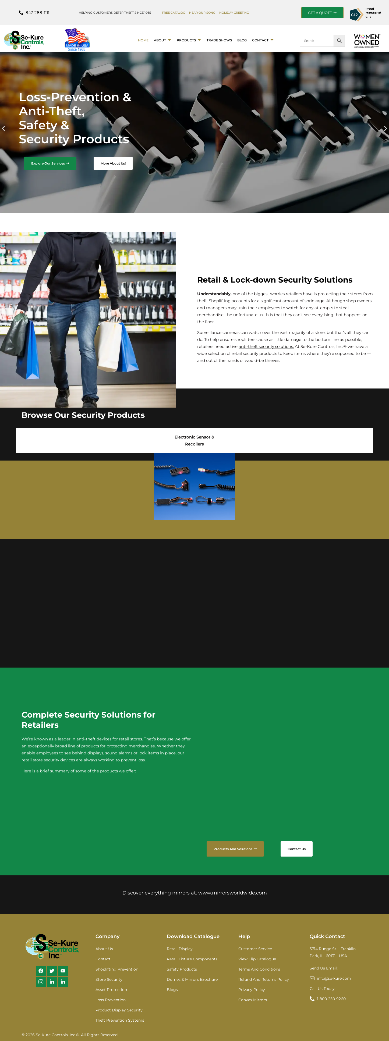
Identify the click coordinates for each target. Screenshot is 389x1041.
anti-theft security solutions (266, 346)
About (162, 40)
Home (143, 40)
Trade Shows (219, 40)
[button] (3, 128)
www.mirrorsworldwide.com (232, 893)
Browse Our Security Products (83, 415)
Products (189, 40)
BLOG (242, 40)
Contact (263, 40)
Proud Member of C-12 (373, 13)
